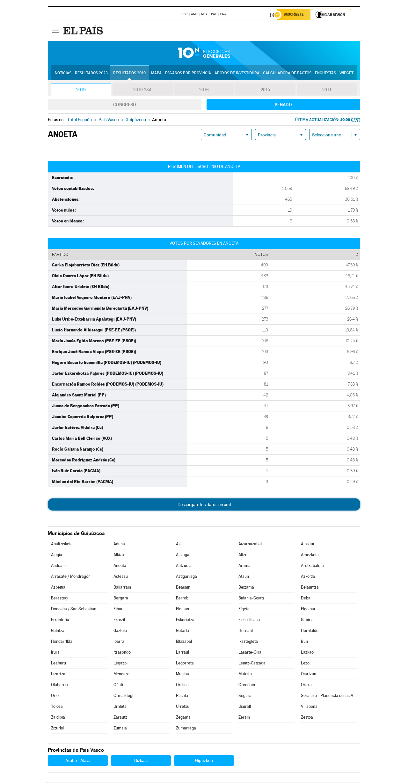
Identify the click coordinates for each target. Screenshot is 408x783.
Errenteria (60, 620)
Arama (244, 566)
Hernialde (309, 631)
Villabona (309, 707)
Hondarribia (61, 642)
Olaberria (59, 685)
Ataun (243, 577)
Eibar (118, 609)
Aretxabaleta (312, 566)
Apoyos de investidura (237, 73)
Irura (55, 653)
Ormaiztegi (123, 696)
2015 (265, 90)
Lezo (305, 664)
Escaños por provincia (188, 73)
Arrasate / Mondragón (71, 577)
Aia (179, 544)
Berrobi (182, 599)
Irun (304, 642)
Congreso (124, 105)
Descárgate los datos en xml (204, 505)
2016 (204, 90)
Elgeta (244, 609)
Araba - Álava (78, 761)
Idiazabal (184, 642)
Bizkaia (141, 761)
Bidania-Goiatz (251, 599)
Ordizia (182, 685)
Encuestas (325, 73)
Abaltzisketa (62, 544)
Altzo (242, 555)
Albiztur (308, 544)
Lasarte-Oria (249, 653)
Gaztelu (120, 631)
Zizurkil (57, 729)
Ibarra (118, 642)
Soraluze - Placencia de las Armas (329, 696)
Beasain (183, 588)
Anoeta (119, 566)
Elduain (182, 609)
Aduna (119, 544)
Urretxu (182, 707)
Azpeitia (58, 588)
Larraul (182, 653)
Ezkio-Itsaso (249, 620)
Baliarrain (122, 588)
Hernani (245, 631)
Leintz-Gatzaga (252, 664)
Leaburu (58, 664)
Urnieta (120, 707)
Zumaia (120, 729)
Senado (283, 105)
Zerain (244, 718)
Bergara (120, 599)
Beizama (246, 588)
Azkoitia (308, 577)
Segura (244, 696)
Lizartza (58, 674)
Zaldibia (58, 718)
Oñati (118, 685)
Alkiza (118, 555)
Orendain (246, 685)
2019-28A (142, 90)
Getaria (182, 631)
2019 (81, 90)
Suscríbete (295, 15)
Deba (305, 599)
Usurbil (244, 707)
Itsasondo (122, 653)
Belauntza (310, 588)
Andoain (58, 566)
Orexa (306, 685)
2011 (327, 90)
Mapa (156, 73)
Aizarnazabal (250, 544)
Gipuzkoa (204, 761)
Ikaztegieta (248, 642)
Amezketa (310, 555)
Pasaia (182, 696)
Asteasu (120, 577)
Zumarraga (186, 729)
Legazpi (120, 664)
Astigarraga (186, 577)
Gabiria (307, 620)
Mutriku (245, 674)
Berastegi (59, 599)
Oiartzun (308, 674)
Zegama (183, 718)
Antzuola (184, 566)
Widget (346, 73)
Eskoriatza (185, 620)
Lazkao (307, 653)
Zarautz (120, 718)
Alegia (56, 555)
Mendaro (121, 674)
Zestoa (307, 718)
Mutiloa (182, 674)
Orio (55, 696)
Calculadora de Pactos (287, 73)
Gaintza (57, 631)
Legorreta (185, 664)
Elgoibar (308, 609)
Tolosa (57, 707)
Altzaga (182, 555)
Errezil (119, 620)
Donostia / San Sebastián (73, 609)
